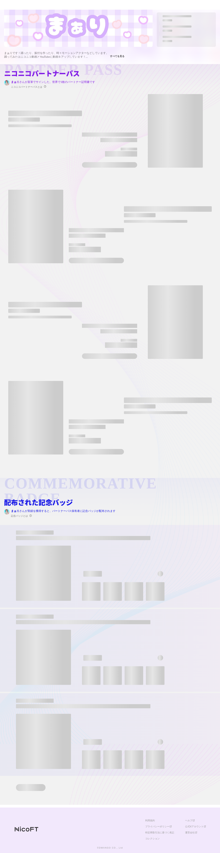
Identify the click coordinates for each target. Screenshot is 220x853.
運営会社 (191, 832)
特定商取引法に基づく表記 (159, 832)
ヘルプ (190, 820)
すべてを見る (118, 55)
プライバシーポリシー (158, 826)
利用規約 (150, 820)
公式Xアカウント (195, 826)
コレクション (152, 838)
